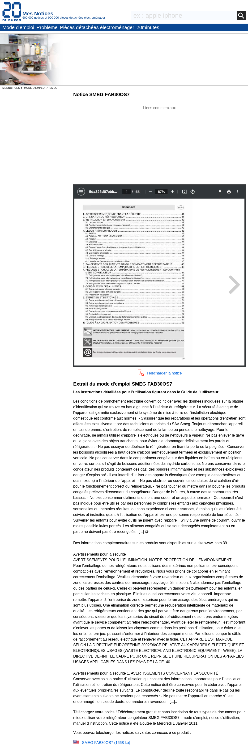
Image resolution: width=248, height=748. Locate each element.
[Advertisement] (159, 144)
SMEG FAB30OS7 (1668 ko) (106, 743)
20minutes (148, 27)
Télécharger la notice (164, 373)
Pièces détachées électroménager (97, 27)
